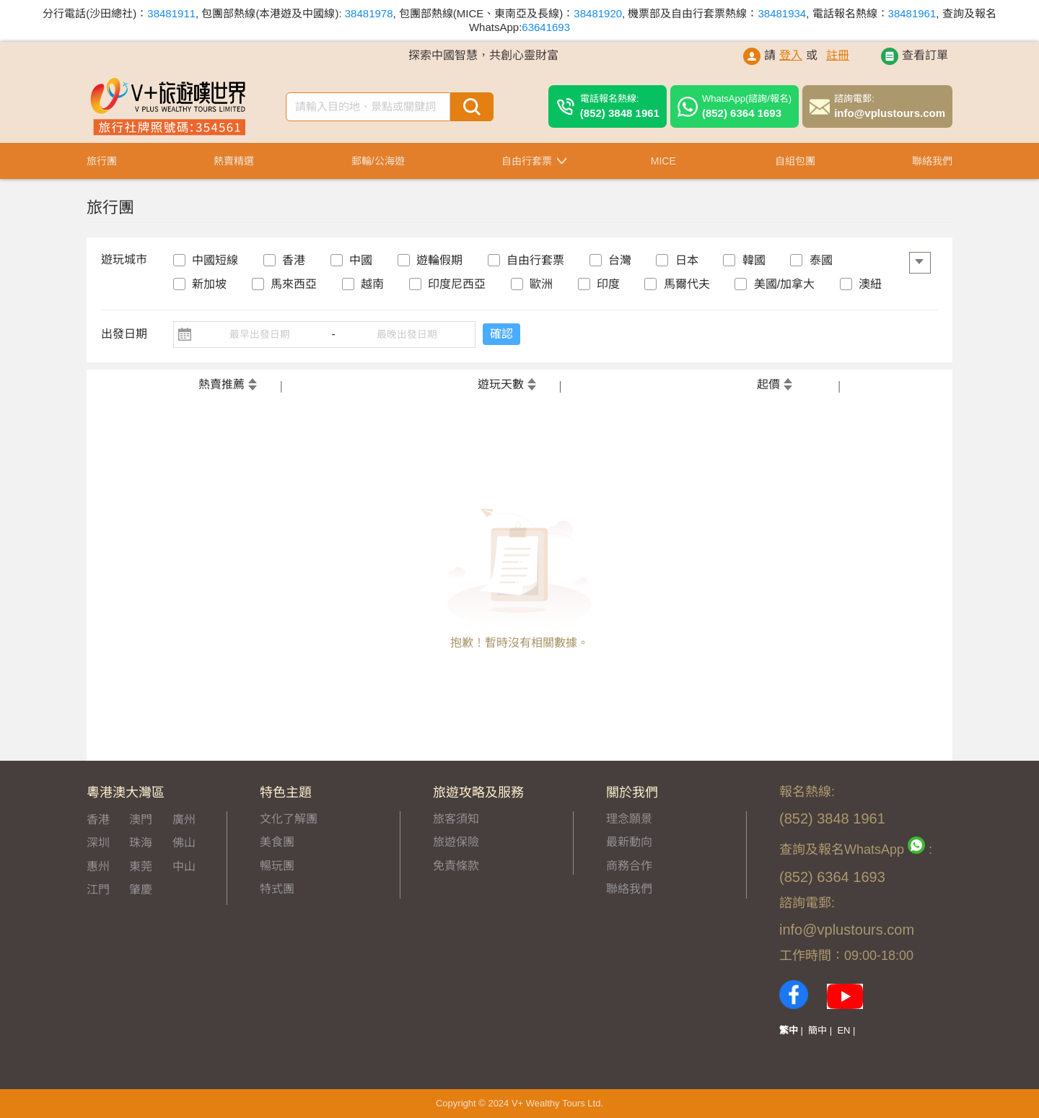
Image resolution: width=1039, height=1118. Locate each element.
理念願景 (629, 819)
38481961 (912, 13)
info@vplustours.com (889, 105)
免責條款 (456, 866)
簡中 (817, 1030)
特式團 (277, 889)
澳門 (140, 819)
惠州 (98, 866)
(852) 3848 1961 (619, 105)
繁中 (788, 1030)
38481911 (171, 13)
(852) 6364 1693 (747, 105)
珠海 (140, 843)
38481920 (598, 13)
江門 (98, 889)
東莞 (140, 866)
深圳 (98, 843)
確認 (510, 334)
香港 (98, 819)
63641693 (546, 27)
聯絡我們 (629, 889)
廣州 (184, 819)
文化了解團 (288, 819)
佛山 (184, 843)
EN (843, 1030)
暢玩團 (277, 866)
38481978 (369, 13)
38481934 (782, 13)
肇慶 (140, 889)
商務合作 (629, 866)
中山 (184, 866)
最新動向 (629, 842)
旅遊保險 (456, 842)
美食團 (277, 842)
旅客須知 (456, 819)
